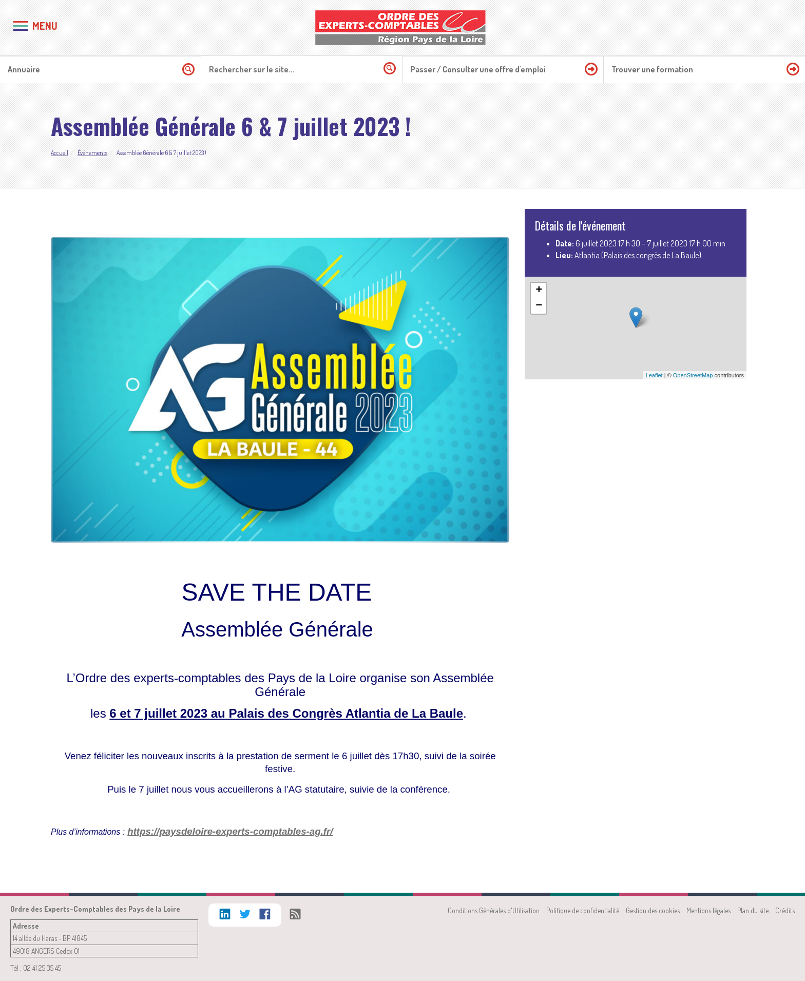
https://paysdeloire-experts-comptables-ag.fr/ (230, 831)
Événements (92, 153)
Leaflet (654, 375)
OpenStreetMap (693, 375)
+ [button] (538, 290)
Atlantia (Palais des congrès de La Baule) (637, 255)
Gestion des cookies (653, 910)
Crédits (785, 910)
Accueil (59, 153)
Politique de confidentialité (582, 910)
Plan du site (753, 910)
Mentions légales (708, 910)
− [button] (538, 306)
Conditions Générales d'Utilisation (494, 910)
